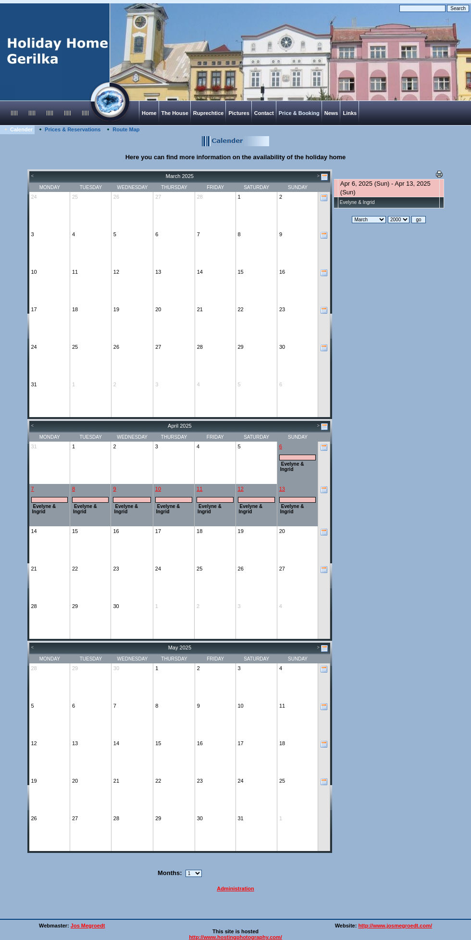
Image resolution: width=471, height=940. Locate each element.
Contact (264, 113)
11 (199, 489)
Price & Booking (299, 113)
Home (149, 113)
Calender (21, 129)
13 (282, 489)
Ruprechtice (208, 113)
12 (241, 489)
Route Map (125, 129)
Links (350, 113)
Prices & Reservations (72, 129)
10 (158, 489)
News (331, 113)
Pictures (238, 113)
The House (174, 113)
